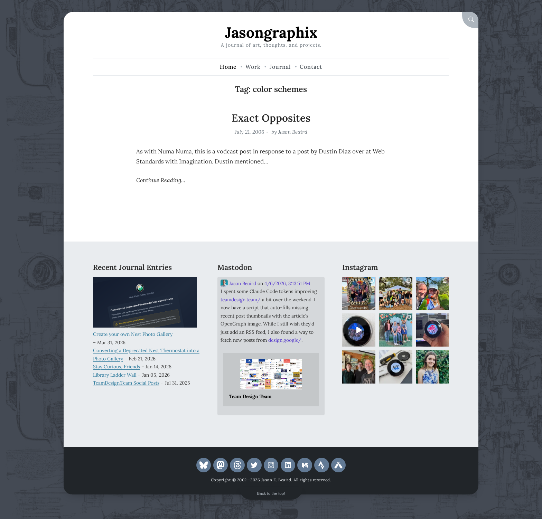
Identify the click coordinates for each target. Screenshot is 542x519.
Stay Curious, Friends (116, 367)
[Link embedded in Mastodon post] (270, 379)
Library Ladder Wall (115, 375)
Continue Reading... (160, 180)
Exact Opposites (271, 117)
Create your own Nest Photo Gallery (132, 334)
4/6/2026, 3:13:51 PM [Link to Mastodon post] (287, 283)
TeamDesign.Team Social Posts (126, 383)
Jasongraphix (271, 32)
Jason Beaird (292, 132)
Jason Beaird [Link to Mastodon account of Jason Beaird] (238, 283)
